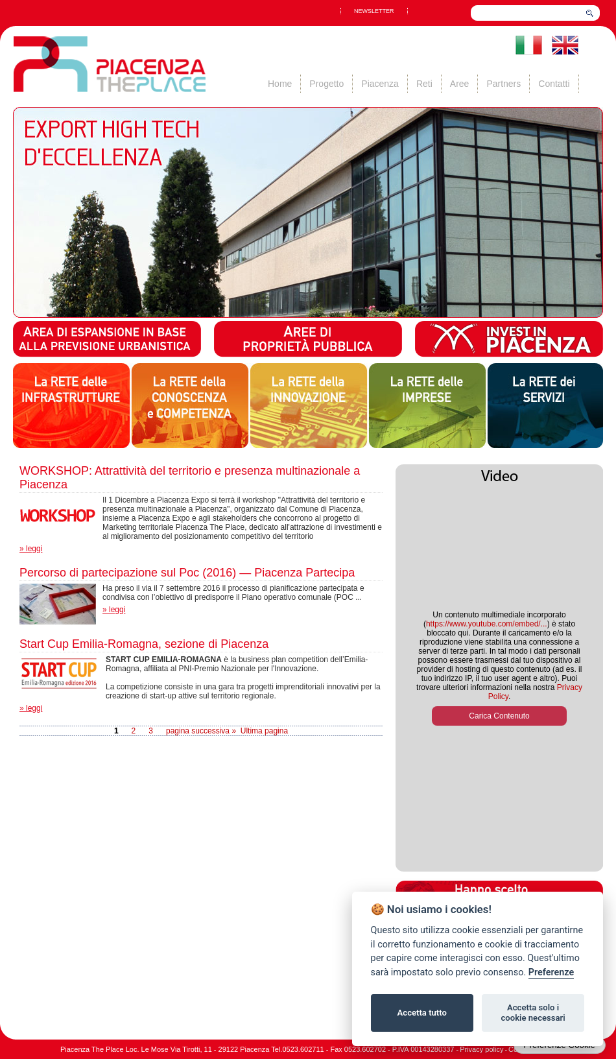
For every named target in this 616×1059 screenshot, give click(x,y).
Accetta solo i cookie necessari (533, 1013)
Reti (424, 83)
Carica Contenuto (499, 715)
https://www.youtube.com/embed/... (486, 623)
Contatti (553, 83)
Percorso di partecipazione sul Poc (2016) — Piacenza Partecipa (187, 572)
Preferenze (551, 972)
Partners (503, 83)
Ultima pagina (264, 730)
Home (280, 83)
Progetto (326, 83)
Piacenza (380, 83)
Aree (459, 83)
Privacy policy (481, 1049)
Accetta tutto (422, 1012)
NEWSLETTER (374, 11)
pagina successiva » (201, 730)
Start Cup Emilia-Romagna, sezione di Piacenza (143, 643)
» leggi (30, 548)
